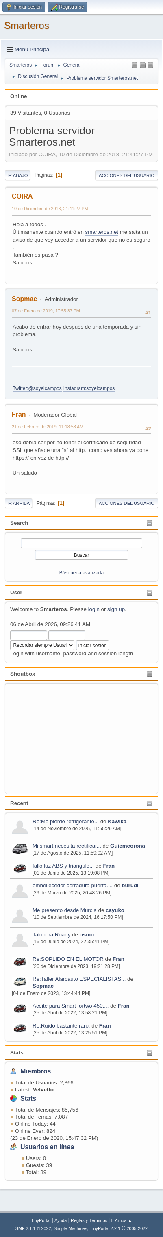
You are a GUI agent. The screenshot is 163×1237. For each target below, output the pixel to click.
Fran (109, 866)
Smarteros (26, 25)
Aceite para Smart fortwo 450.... (71, 1006)
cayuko (115, 910)
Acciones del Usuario (126, 175)
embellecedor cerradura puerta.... (73, 885)
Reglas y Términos (89, 1220)
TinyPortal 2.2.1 (105, 1228)
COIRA (22, 196)
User (16, 592)
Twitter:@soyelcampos (37, 388)
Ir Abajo (17, 175)
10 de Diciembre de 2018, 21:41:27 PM (50, 208)
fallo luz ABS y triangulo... (63, 866)
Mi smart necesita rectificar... (67, 846)
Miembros (35, 1071)
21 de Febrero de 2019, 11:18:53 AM (47, 426)
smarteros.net (101, 232)
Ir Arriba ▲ (121, 1220)
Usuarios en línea (47, 1146)
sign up (116, 609)
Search (19, 523)
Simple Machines (70, 1228)
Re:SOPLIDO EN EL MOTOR (68, 959)
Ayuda (60, 1220)
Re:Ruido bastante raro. (61, 1026)
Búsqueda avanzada (81, 573)
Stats (17, 1052)
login (94, 609)
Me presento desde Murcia (65, 910)
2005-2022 (137, 1228)
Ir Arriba (18, 503)
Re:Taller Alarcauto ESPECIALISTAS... (79, 979)
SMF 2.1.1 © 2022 (33, 1228)
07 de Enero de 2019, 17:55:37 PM (46, 310)
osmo (87, 935)
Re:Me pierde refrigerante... (66, 821)
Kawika (117, 821)
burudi (130, 885)
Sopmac (43, 986)
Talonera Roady (51, 935)
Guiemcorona (127, 846)
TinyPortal (40, 1220)
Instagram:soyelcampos (89, 388)
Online (18, 96)
